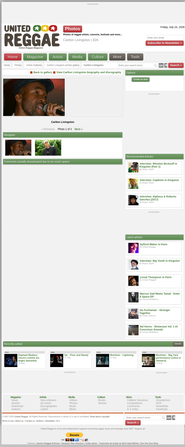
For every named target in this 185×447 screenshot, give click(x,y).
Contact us (30, 421)
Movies (102, 403)
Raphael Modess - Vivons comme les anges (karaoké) (28, 358)
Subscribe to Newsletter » (165, 42)
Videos (73, 400)
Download (17, 406)
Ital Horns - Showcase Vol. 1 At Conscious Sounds (158, 328)
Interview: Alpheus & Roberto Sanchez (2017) (157, 198)
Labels (44, 409)
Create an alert (141, 79)
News (15, 400)
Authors (16, 409)
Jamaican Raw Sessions (72, 443)
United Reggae (21, 416)
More (117, 57)
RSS (159, 403)
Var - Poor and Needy (76, 355)
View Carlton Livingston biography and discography (89, 72)
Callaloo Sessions (137, 400)
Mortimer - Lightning (122, 355)
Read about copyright (100, 416)
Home (13, 57)
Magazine (35, 57)
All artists (45, 403)
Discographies (48, 406)
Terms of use (8, 421)
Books (102, 400)
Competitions (134, 403)
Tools (135, 57)
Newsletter (162, 406)
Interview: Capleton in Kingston (159, 180)
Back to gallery (42, 72)
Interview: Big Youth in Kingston (160, 260)
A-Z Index (133, 409)
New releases (48, 400)
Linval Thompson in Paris (156, 277)
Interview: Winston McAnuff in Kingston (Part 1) (158, 165)
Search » (176, 65)
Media (77, 57)
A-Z (58, 421)
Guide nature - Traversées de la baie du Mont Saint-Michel (111, 443)
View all (178, 344)
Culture (98, 57)
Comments (133, 406)
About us (19, 421)
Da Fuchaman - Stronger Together (154, 312)
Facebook (161, 409)
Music (72, 406)
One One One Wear (149, 443)
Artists (58, 57)
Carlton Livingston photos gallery (63, 65)
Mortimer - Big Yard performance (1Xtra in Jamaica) (168, 358)
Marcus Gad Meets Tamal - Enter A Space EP (159, 295)
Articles (16, 403)
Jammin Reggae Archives (48, 443)
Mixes (72, 409)
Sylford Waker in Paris (153, 244)
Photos (18, 65)
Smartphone (163, 400)
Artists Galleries (34, 65)
